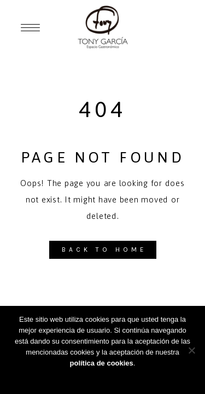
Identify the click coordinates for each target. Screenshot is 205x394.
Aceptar (102, 377)
